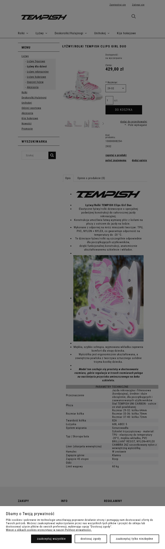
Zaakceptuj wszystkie (51, 538)
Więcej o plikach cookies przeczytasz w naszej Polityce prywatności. (49, 530)
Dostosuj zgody (91, 538)
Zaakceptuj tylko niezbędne (134, 538)
